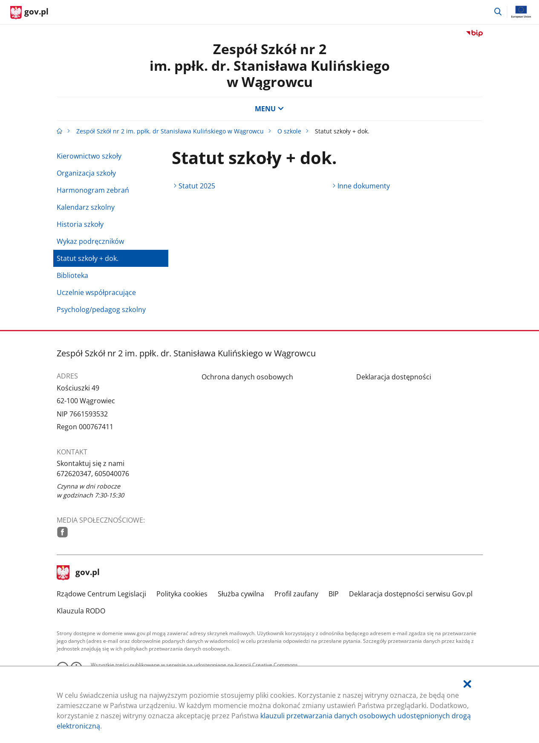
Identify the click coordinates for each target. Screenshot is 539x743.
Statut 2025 (197, 186)
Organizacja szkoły (86, 173)
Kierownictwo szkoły (89, 156)
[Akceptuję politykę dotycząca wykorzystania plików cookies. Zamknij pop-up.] (467, 684)
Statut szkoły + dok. (87, 258)
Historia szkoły (80, 224)
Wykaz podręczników (90, 241)
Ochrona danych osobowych (247, 377)
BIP (334, 593)
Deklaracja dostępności (393, 377)
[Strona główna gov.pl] (29, 13)
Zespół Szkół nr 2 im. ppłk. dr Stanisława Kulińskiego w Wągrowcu (170, 131)
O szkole (289, 131)
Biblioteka (72, 275)
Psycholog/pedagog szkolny (101, 309)
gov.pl (78, 573)
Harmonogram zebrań (93, 190)
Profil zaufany (296, 593)
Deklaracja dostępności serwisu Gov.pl (411, 593)
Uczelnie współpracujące (96, 292)
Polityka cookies (182, 593)
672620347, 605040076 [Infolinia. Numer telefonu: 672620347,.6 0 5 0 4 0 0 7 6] (93, 473)
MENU (269, 108)
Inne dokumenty (363, 186)
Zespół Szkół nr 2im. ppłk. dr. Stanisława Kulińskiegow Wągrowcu (270, 65)
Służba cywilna (241, 593)
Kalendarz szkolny (86, 207)
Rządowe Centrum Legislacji (101, 593)
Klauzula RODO (81, 611)
